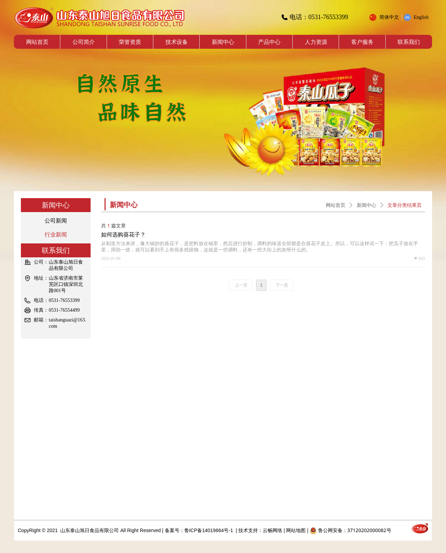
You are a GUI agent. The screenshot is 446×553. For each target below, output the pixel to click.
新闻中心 (366, 205)
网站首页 (335, 205)
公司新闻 (56, 221)
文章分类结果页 (404, 205)
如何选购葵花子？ (123, 234)
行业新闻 (56, 234)
